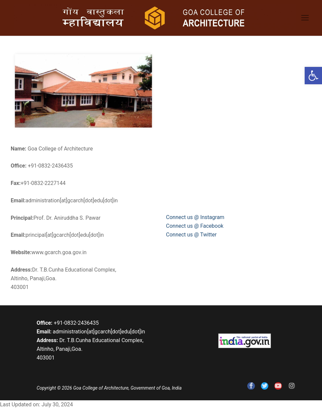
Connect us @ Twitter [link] (191, 234)
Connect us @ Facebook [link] (195, 226)
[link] (313, 75)
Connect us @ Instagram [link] (195, 217)
